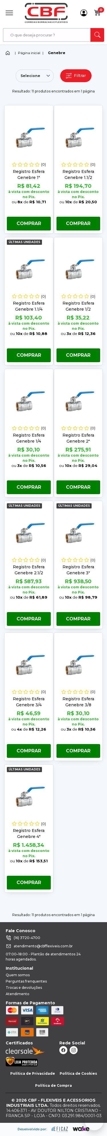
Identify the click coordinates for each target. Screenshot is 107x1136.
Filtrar (76, 75)
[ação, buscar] (97, 35)
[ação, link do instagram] (74, 1050)
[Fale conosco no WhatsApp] (94, 1120)
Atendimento (17, 994)
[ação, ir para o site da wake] (81, 1128)
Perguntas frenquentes (26, 981)
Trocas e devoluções (24, 987)
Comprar (29, 223)
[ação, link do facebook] (63, 1050)
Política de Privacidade (32, 1073)
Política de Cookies (78, 1073)
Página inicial (29, 53)
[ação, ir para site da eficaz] (60, 1129)
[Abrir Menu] (9, 12)
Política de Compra (53, 1085)
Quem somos (18, 975)
